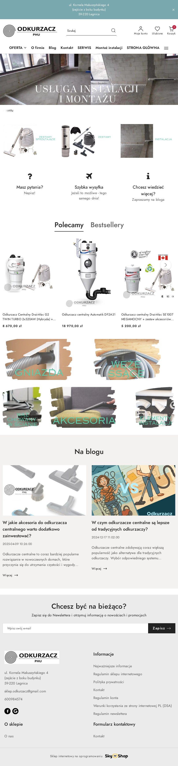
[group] (89, 79)
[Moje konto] (141, 31)
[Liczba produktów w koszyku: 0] (171, 31)
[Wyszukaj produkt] (91, 30)
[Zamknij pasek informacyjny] (173, 10)
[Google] (15, 711)
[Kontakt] (67, 48)
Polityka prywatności (108, 682)
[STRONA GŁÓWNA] (143, 48)
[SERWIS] (84, 48)
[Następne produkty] (166, 265)
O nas (8, 736)
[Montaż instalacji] (109, 48)
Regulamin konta (105, 697)
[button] (18, 48)
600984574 (13, 699)
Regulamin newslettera (110, 713)
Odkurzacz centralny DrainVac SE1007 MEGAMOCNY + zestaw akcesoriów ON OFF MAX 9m (147, 316)
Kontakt (98, 690)
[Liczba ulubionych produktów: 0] (157, 31)
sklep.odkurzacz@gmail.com (25, 691)
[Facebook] (7, 711)
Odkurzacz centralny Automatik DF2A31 (88, 314)
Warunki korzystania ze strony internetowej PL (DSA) (132, 705)
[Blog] (52, 48)
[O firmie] (37, 48)
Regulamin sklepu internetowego (117, 674)
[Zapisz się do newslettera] (75, 628)
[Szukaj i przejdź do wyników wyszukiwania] (113, 31)
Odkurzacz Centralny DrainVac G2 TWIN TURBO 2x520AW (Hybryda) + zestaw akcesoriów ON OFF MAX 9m (28, 316)
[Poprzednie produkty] (12, 265)
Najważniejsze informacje (112, 666)
